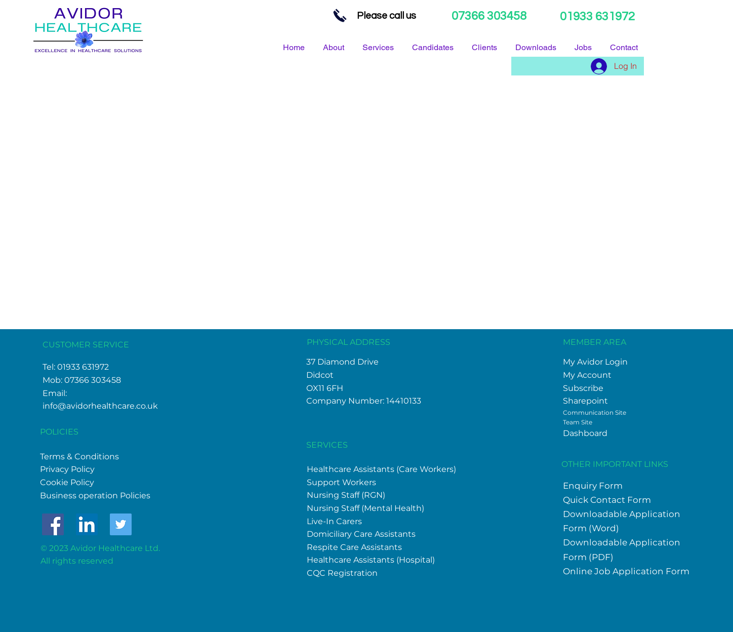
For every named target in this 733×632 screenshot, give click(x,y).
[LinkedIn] (87, 524)
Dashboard (585, 433)
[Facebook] (53, 524)
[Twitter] (121, 524)
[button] (537, 47)
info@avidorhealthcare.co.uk (100, 406)
